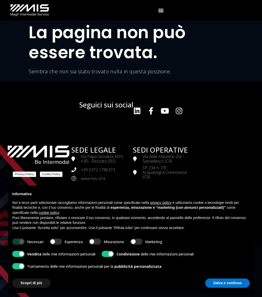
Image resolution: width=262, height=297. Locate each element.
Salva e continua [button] (227, 283)
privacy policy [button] (161, 203)
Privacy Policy (24, 174)
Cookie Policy (51, 174)
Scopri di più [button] (31, 283)
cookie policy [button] (49, 213)
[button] (161, 10)
